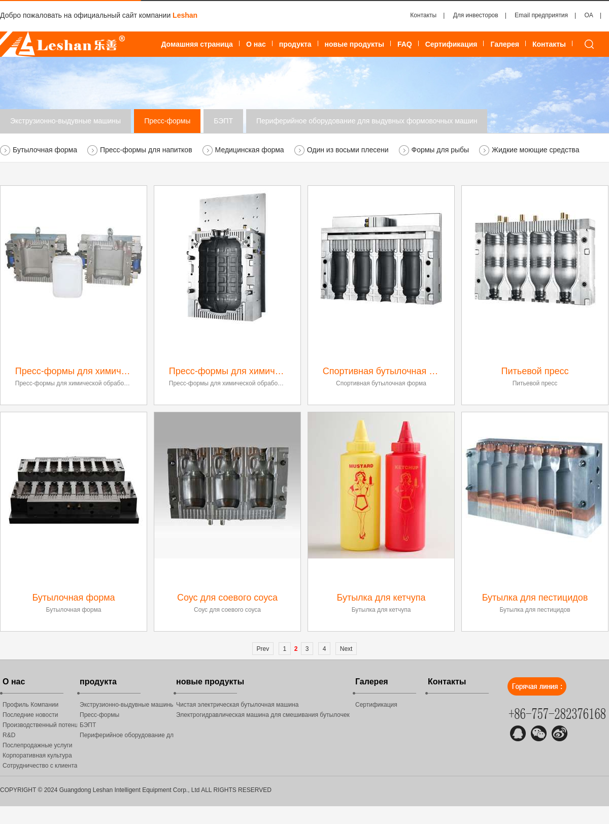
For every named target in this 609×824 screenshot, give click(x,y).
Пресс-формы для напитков (146, 150)
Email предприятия (541, 15)
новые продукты (354, 44)
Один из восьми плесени (348, 150)
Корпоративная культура (37, 755)
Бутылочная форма (45, 150)
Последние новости (30, 714)
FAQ (404, 44)
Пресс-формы (167, 121)
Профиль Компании (30, 704)
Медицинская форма (249, 150)
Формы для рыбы (440, 150)
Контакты (423, 15)
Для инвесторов (475, 15)
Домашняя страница (196, 44)
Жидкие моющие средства (535, 150)
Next (346, 648)
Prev (263, 648)
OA (589, 15)
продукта (295, 44)
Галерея (504, 44)
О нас (256, 44)
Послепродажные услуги (37, 745)
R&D (9, 735)
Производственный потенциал (40, 725)
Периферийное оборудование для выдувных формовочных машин (366, 121)
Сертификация (451, 44)
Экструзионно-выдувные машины (65, 121)
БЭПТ (223, 121)
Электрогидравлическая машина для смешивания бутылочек (263, 714)
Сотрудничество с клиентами (40, 765)
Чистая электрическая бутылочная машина (237, 704)
